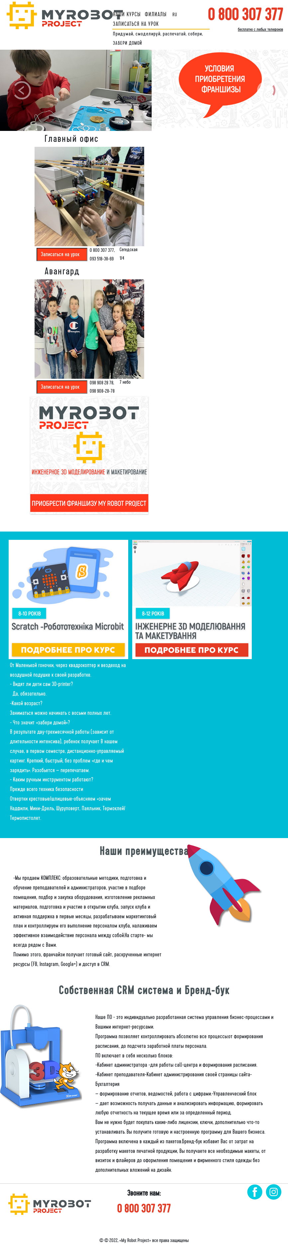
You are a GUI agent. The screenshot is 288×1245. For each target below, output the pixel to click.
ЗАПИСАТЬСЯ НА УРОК (136, 24)
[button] (21, 90)
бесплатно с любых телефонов (260, 29)
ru (174, 14)
